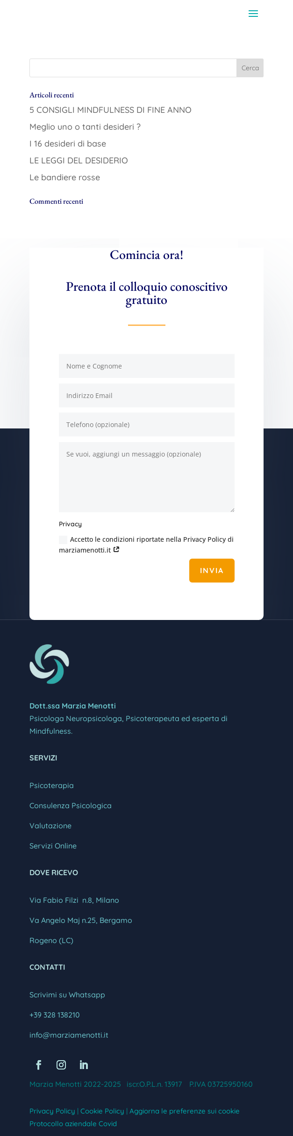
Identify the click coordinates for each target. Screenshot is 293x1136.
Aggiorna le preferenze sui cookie (184, 1110)
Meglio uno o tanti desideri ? (85, 126)
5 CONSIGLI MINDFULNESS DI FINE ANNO (110, 109)
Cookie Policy (102, 1110)
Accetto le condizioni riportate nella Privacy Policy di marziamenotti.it (146, 545)
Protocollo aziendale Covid (73, 1123)
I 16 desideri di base (67, 143)
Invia (212, 570)
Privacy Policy (52, 1110)
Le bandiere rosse (64, 177)
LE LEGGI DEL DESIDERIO (78, 160)
